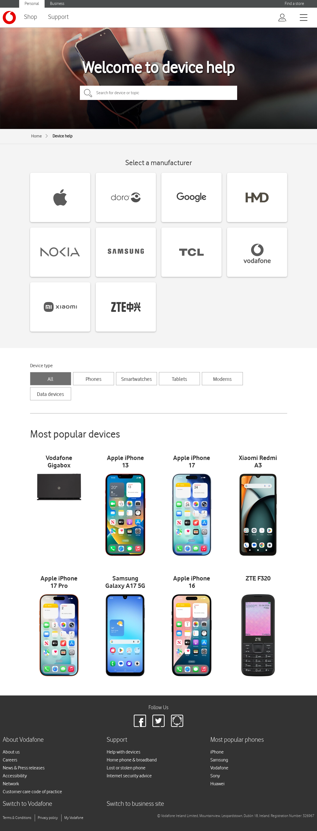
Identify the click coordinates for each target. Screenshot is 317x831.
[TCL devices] (191, 252)
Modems (222, 379)
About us (11, 752)
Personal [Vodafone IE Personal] (32, 3)
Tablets (179, 379)
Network (11, 783)
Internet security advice (129, 775)
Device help (62, 136)
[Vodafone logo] (9, 17)
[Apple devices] (60, 197)
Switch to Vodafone (27, 804)
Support (58, 17)
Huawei (217, 783)
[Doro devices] (126, 197)
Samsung (219, 760)
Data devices (50, 394)
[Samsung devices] (126, 252)
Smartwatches (136, 379)
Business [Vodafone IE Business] (57, 3)
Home (36, 136)
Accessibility (15, 775)
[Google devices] (191, 197)
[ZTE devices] (126, 307)
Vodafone (219, 767)
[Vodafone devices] (257, 252)
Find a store (294, 3)
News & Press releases (24, 767)
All (50, 379)
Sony (215, 775)
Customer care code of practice (32, 791)
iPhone (217, 752)
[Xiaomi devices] (60, 307)
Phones (93, 379)
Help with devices (123, 752)
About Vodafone (23, 740)
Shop (30, 17)
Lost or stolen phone (126, 767)
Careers (10, 760)
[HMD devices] (257, 197)
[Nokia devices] (60, 252)
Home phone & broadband (132, 760)
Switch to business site (135, 804)
